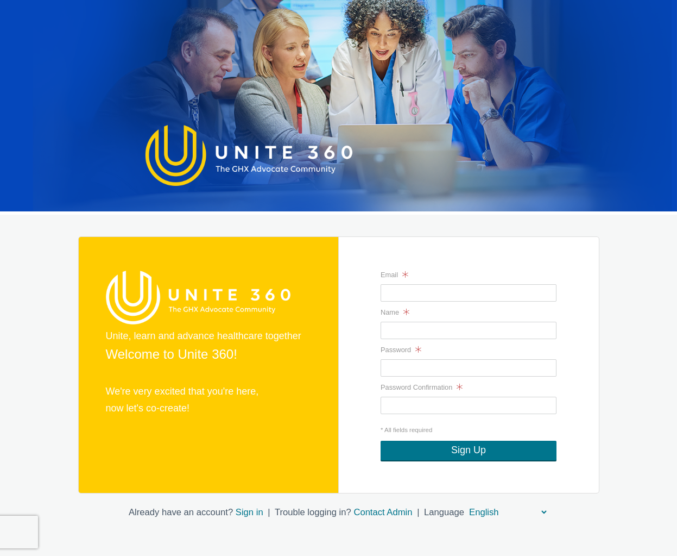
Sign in (249, 512)
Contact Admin (382, 512)
